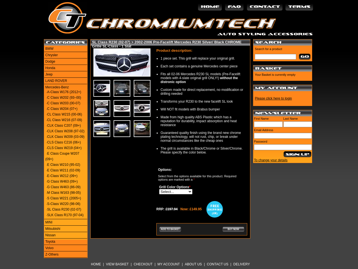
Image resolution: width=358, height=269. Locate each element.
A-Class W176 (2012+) (64, 92)
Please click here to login (273, 98)
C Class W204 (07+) (62, 109)
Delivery (241, 264)
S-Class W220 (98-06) (64, 204)
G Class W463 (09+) (62, 181)
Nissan (50, 235)
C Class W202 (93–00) (64, 98)
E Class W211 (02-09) (63, 170)
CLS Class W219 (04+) (64, 148)
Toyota (50, 242)
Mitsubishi (52, 229)
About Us (193, 264)
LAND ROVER (56, 81)
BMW (49, 49)
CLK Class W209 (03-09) (65, 137)
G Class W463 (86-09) (64, 187)
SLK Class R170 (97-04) (65, 215)
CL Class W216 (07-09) (64, 120)
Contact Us (218, 264)
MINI (48, 222)
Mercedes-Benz (57, 87)
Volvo (49, 248)
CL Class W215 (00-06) (64, 114)
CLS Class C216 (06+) (64, 142)
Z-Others (51, 254)
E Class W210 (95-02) (63, 165)
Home (96, 264)
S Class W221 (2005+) (64, 198)
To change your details (271, 160)
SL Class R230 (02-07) (64, 209)
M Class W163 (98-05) (64, 193)
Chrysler (51, 55)
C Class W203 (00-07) (64, 103)
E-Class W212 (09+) (62, 176)
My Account (168, 264)
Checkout (143, 264)
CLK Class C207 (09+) (64, 126)
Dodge (50, 61)
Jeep (49, 74)
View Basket (117, 264)
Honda (50, 68)
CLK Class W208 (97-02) (65, 131)
